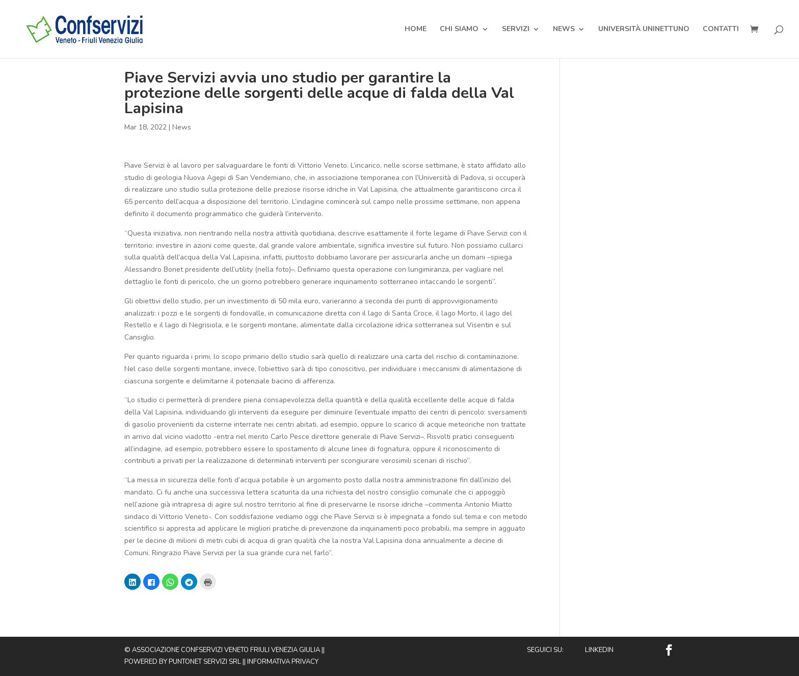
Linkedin (599, 650)
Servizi (515, 29)
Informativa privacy (282, 661)
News (564, 29)
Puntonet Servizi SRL (205, 661)
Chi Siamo (459, 29)
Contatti (721, 29)
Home (416, 29)
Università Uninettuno (643, 29)
